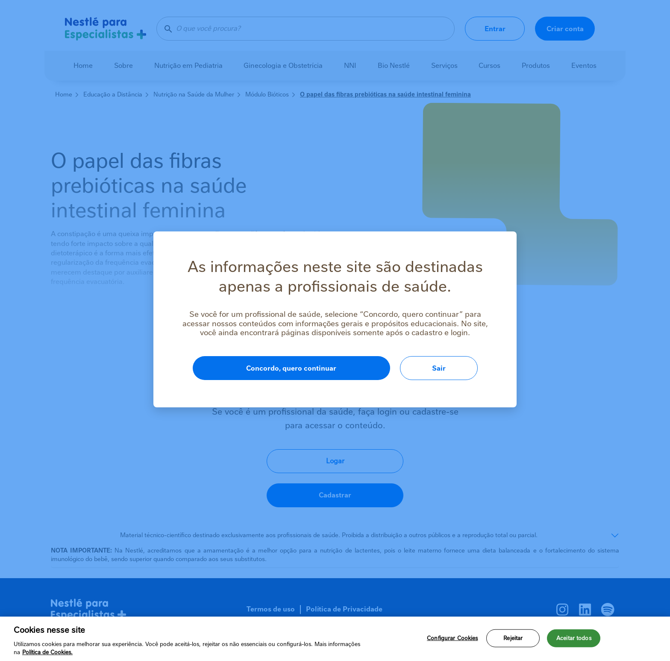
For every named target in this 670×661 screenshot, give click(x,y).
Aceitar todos (573, 638)
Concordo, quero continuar (291, 368)
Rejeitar (513, 638)
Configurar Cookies (452, 638)
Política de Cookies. (47, 652)
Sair (439, 368)
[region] (335, 639)
